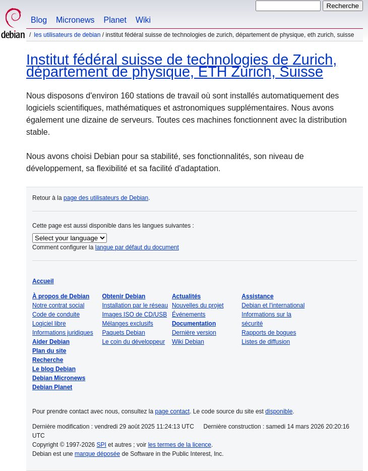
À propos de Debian (60, 296)
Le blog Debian (54, 369)
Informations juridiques (62, 332)
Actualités (186, 296)
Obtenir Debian (123, 296)
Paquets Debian (123, 332)
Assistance (257, 296)
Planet (115, 20)
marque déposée (97, 453)
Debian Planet (52, 387)
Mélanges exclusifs (127, 323)
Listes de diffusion (265, 341)
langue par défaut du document (137, 247)
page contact (172, 411)
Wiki (143, 20)
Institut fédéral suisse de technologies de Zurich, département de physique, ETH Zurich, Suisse (181, 65)
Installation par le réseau (135, 305)
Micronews (75, 20)
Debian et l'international (272, 305)
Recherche (47, 359)
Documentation (194, 323)
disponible (278, 411)
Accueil (43, 281)
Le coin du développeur (133, 341)
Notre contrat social (58, 305)
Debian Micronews (58, 378)
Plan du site (49, 350)
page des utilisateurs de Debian (106, 197)
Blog (39, 20)
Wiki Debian (188, 341)
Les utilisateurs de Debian (67, 34)
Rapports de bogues (268, 332)
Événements (189, 314)
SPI (101, 444)
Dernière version (194, 332)
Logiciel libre (49, 323)
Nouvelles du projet (198, 305)
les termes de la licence (179, 444)
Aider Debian (51, 341)
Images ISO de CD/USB (134, 314)
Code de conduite (56, 314)
